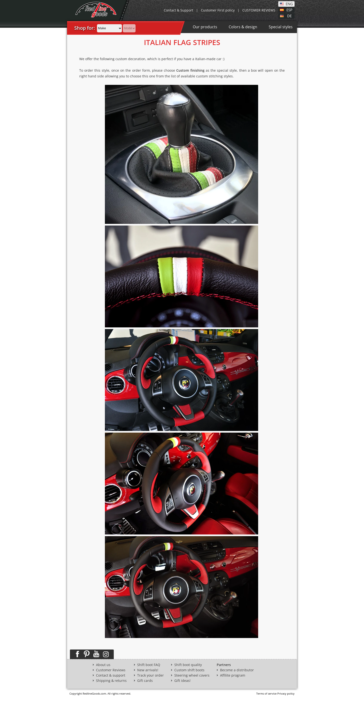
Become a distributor (237, 670)
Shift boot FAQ (148, 665)
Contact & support (110, 675)
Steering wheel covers (192, 675)
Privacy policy (286, 693)
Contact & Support (178, 10)
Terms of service (266, 693)
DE (289, 15)
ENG (289, 3)
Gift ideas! (182, 680)
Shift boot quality (188, 665)
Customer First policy (218, 10)
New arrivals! (147, 670)
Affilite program (232, 675)
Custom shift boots (189, 670)
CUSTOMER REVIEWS (258, 10)
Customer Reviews (110, 670)
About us (103, 665)
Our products (205, 26)
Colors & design (243, 26)
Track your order (150, 675)
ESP (289, 9)
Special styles (281, 26)
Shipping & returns (111, 680)
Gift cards (145, 680)
